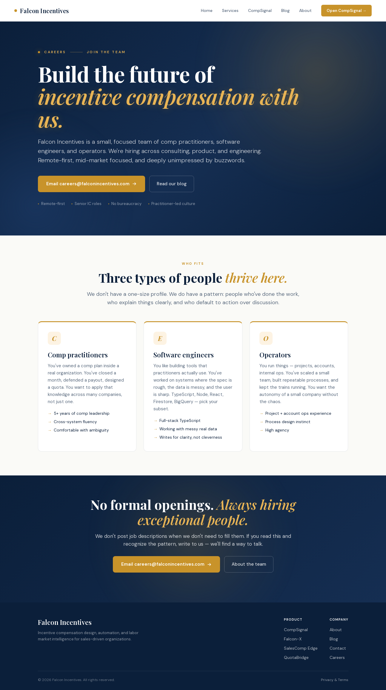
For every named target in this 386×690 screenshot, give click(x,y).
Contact (338, 648)
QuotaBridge (296, 657)
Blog (285, 10)
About (305, 10)
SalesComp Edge (301, 648)
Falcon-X (293, 639)
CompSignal (260, 10)
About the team (249, 564)
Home (207, 10)
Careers (337, 657)
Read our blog (172, 184)
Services (230, 10)
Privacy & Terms (334, 679)
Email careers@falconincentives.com (91, 184)
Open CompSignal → (346, 10)
